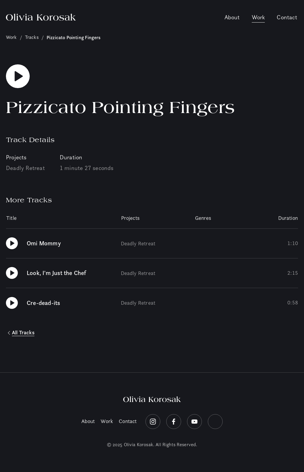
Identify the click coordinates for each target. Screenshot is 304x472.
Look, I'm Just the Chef (56, 272)
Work (258, 17)
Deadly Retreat (25, 167)
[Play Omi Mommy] (12, 243)
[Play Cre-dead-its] (12, 303)
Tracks (32, 37)
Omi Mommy (44, 243)
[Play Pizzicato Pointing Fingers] (18, 76)
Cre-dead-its (43, 302)
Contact (287, 17)
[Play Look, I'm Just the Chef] (12, 273)
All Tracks (23, 332)
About (232, 17)
